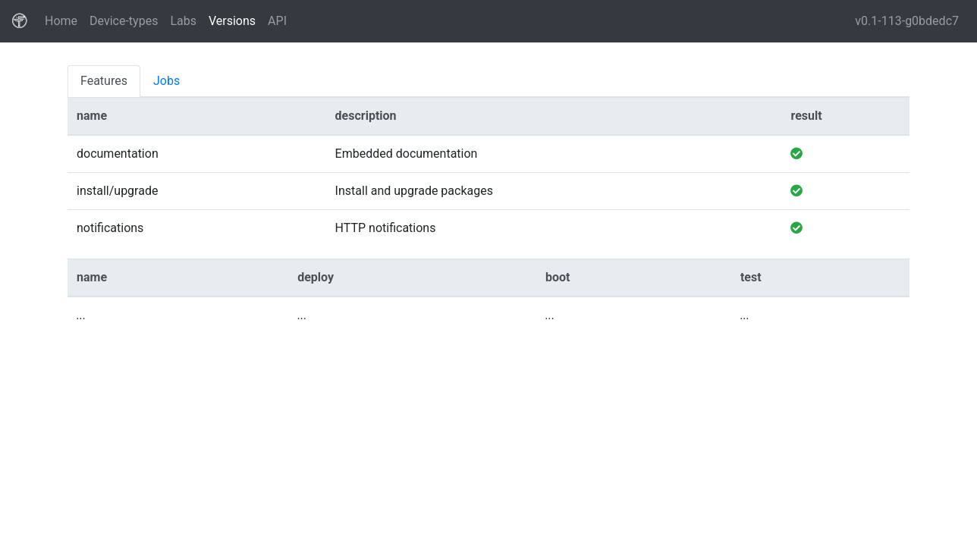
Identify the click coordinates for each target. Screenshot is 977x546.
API (277, 21)
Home (64, 19)
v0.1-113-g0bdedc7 (907, 21)
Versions (232, 21)
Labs (183, 21)
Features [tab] (103, 81)
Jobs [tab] (166, 81)
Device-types (124, 21)
